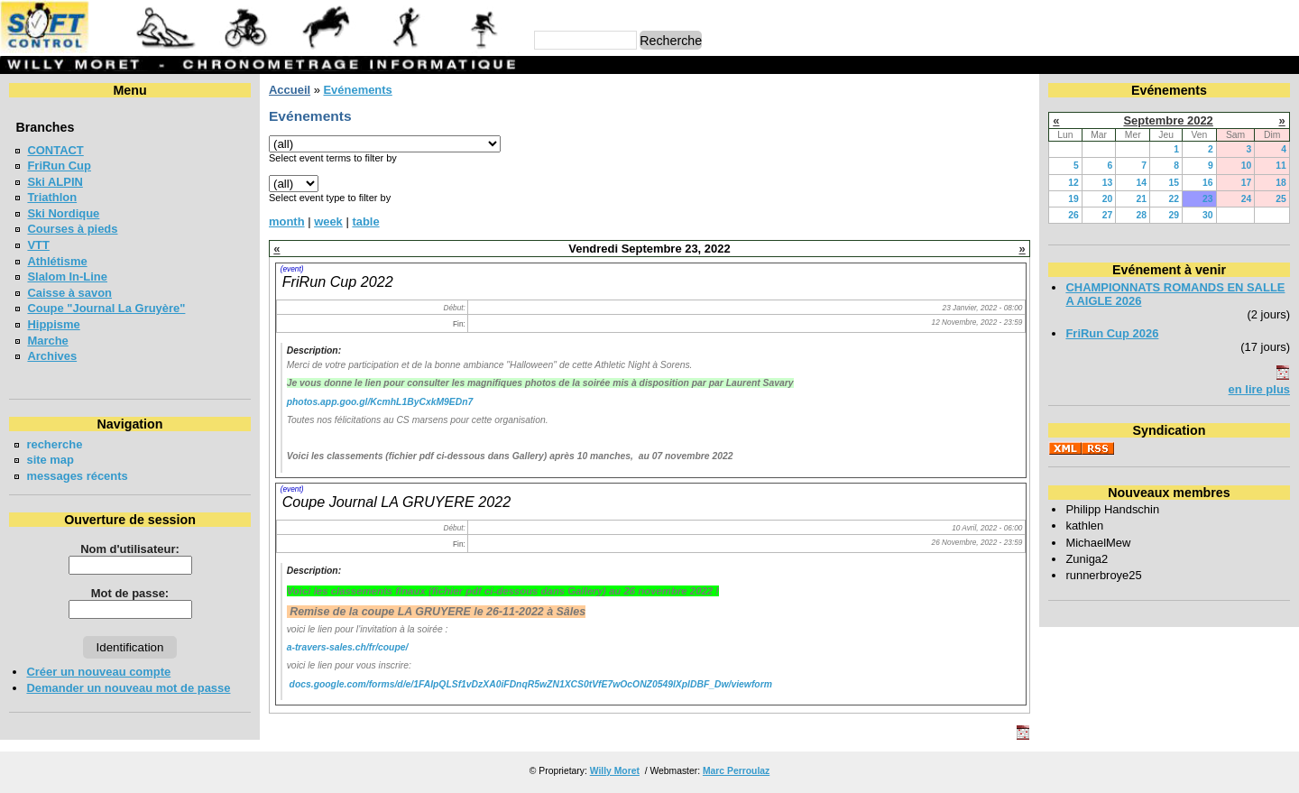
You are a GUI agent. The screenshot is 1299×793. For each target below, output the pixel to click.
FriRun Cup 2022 (337, 281)
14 (1141, 183)
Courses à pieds (72, 228)
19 (1073, 199)
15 (1173, 183)
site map (50, 459)
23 (1207, 199)
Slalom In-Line (67, 276)
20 (1107, 199)
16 (1207, 183)
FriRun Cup (59, 165)
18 (1281, 183)
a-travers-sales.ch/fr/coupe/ (348, 647)
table (365, 221)
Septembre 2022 (1167, 120)
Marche (47, 340)
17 (1246, 183)
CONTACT (55, 150)
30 (1207, 215)
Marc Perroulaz (736, 771)
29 (1173, 215)
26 (1073, 215)
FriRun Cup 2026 (1111, 333)
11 (1281, 166)
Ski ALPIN (54, 182)
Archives (52, 356)
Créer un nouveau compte (98, 671)
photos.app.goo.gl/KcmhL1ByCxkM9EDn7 (380, 402)
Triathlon (52, 197)
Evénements (357, 90)
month (287, 221)
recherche (54, 444)
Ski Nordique (63, 213)
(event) (292, 268)
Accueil (289, 90)
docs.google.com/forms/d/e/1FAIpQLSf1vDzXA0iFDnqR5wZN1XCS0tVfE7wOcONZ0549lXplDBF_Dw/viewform (531, 684)
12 (1073, 183)
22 (1173, 199)
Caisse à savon (69, 293)
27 (1107, 215)
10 (1246, 166)
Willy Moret (615, 771)
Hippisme (53, 324)
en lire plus (1259, 389)
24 (1246, 199)
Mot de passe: (130, 593)
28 (1141, 215)
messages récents (76, 476)
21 (1141, 199)
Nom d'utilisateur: (130, 549)
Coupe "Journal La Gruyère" (106, 308)
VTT (38, 245)
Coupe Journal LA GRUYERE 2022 (396, 501)
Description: (314, 350)
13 (1107, 183)
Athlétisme (57, 261)
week (328, 221)
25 (1281, 199)
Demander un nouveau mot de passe (128, 688)
